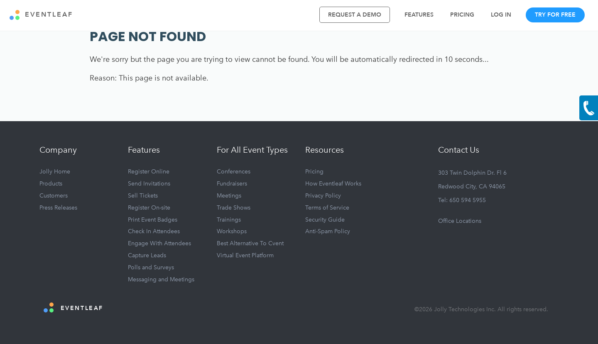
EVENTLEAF (41, 15)
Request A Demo (354, 15)
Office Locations (459, 220)
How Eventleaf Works (333, 183)
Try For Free (555, 15)
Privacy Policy (323, 195)
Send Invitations (149, 183)
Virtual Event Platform (245, 255)
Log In (501, 15)
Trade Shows (233, 207)
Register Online (148, 171)
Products (50, 183)
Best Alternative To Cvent (250, 243)
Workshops (232, 231)
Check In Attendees (154, 231)
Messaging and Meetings (161, 279)
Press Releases (58, 207)
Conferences (233, 171)
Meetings (229, 195)
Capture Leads (147, 255)
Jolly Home (54, 171)
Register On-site (149, 207)
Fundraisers (232, 183)
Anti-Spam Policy (327, 231)
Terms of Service (327, 207)
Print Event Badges (152, 219)
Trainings (229, 219)
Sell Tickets (143, 195)
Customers (53, 195)
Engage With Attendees (159, 243)
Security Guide (325, 219)
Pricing (462, 15)
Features (419, 15)
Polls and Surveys (151, 267)
